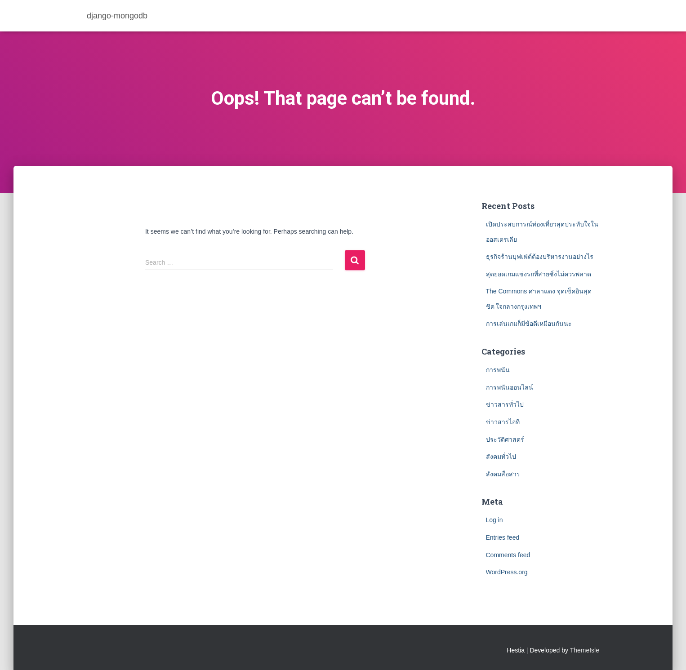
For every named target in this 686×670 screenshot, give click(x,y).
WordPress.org (507, 572)
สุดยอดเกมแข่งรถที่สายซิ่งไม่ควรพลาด (538, 274)
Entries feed (503, 537)
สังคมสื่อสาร (503, 474)
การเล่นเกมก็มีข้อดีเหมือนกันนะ (529, 323)
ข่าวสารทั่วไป (505, 404)
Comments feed (508, 555)
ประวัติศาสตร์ (505, 439)
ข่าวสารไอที (503, 422)
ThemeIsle (584, 650)
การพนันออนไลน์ (509, 387)
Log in (494, 520)
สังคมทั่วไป (501, 456)
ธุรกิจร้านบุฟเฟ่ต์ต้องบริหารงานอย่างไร (540, 256)
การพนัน (498, 369)
